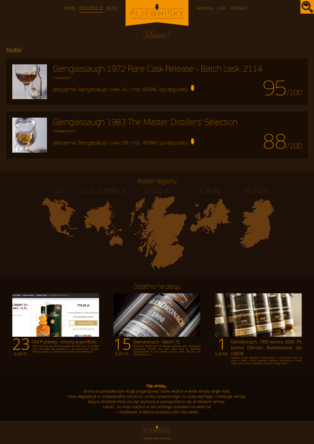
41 (125, 89)
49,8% (149, 143)
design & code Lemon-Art (157, 438)
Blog (112, 8)
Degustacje (91, 8)
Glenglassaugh (92, 89)
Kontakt (238, 8)
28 (125, 143)
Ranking (205, 8)
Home (69, 8)
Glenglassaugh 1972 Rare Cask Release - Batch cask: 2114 (157, 71)
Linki (221, 8)
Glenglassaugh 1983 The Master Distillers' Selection (145, 125)
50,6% (149, 89)
